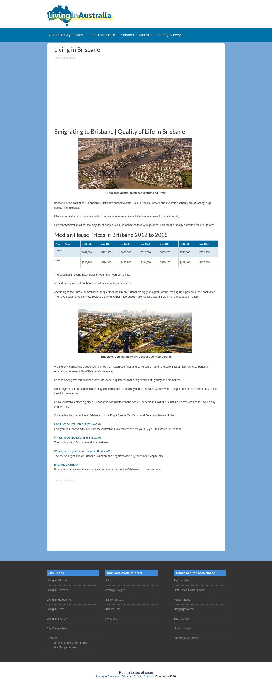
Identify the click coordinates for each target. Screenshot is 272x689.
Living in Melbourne (58, 599)
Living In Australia (136, 15)
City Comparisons (57, 627)
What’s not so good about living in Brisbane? (81, 451)
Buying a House (183, 580)
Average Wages (115, 589)
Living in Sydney (56, 617)
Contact (149, 674)
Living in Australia (107, 674)
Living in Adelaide (57, 580)
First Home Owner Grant (188, 589)
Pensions (111, 617)
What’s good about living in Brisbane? (77, 438)
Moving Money (182, 627)
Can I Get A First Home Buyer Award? (77, 424)
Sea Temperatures (64, 645)
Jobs (108, 580)
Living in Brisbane (57, 589)
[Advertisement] (136, 92)
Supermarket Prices (185, 636)
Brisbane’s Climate (65, 464)
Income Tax (112, 608)
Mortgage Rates (183, 608)
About (137, 674)
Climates (52, 636)
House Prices (182, 599)
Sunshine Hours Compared (69, 641)
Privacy (126, 674)
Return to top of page (136, 671)
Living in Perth (55, 608)
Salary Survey (114, 599)
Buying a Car (181, 617)
